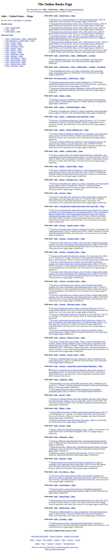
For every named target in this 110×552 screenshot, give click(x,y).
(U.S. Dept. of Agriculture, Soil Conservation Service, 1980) (78, 243)
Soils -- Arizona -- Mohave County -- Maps (69, 338)
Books (37, 544)
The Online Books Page (55, 4)
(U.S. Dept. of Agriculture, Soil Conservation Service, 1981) (75, 263)
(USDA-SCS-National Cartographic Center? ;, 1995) (72, 430)
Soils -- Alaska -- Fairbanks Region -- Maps (70, 107)
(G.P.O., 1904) (76, 46)
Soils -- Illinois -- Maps (13, 50)
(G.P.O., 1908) (77, 28)
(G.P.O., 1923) (78, 42)
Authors (57, 540)
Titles (63, 540)
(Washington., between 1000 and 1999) (77, 88)
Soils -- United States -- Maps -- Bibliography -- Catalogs (74, 56)
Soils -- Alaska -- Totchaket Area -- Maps (69, 180)
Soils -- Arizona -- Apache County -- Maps (69, 225)
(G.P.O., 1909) (76, 32)
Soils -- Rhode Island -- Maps (15, 64)
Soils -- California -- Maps (14, 46)
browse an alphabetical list (45, 11)
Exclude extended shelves (74, 9)
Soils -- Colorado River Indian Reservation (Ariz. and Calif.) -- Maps (79, 206)
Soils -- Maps (10, 29)
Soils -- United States (12, 28)
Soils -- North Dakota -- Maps (15, 60)
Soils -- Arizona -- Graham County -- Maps (70, 252)
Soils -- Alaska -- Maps (13, 43)
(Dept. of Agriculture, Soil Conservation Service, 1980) (77, 343)
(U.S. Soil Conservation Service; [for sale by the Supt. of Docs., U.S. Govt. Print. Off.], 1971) (77, 143)
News (43, 544)
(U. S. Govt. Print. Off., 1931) (78, 314)
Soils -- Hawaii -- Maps (13, 48)
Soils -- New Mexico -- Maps (15, 58)
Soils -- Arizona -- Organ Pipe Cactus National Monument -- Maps (78, 366)
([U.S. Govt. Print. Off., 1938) (79, 256)
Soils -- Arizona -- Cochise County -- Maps (69, 239)
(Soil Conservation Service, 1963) (77, 20)
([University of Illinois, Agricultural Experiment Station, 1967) (78, 412)
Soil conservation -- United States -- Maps (19, 41)
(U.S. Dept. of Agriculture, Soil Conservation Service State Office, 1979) (75, 463)
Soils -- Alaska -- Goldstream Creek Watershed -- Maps (74, 117)
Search (38, 540)
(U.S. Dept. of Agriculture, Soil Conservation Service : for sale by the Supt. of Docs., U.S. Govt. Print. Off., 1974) (78, 322)
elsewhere (27, 20)
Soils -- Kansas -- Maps (13, 52)
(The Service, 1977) (74, 120)
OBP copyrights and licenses (55, 549)
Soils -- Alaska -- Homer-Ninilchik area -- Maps (71, 130)
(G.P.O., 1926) (79, 50)
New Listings (47, 540)
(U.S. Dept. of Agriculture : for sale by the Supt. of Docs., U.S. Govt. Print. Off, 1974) (78, 198)
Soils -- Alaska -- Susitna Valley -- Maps (68, 151)
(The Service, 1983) (72, 420)
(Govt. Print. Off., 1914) (79, 500)
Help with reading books (39, 536)
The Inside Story (69, 544)
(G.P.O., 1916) (77, 24)
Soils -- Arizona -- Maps (13, 45)
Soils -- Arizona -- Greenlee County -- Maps (70, 281)
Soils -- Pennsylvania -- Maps (15, 62)
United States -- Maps (13, 31)
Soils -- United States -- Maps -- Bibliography (21, 39)
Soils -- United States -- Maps (64, 16)
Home (32, 540)
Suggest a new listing (71, 536)
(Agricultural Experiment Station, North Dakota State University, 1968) (75, 490)
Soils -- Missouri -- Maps (14, 56)
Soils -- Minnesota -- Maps (14, 54)
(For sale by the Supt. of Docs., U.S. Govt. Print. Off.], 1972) (78, 400)
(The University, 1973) (71, 453)
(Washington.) (70, 82)
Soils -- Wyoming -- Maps (14, 66)
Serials (77, 540)
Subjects (70, 540)
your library (18, 20)
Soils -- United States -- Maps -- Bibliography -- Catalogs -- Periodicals (80, 67)
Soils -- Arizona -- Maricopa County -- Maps (70, 304)
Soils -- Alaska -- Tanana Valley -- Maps (68, 166)
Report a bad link (56, 536)
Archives (58, 544)
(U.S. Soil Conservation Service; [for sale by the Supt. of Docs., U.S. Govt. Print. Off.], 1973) (77, 171)
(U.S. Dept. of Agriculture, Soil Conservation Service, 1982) (76, 477)
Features (50, 544)
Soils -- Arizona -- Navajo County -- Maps (69, 355)
